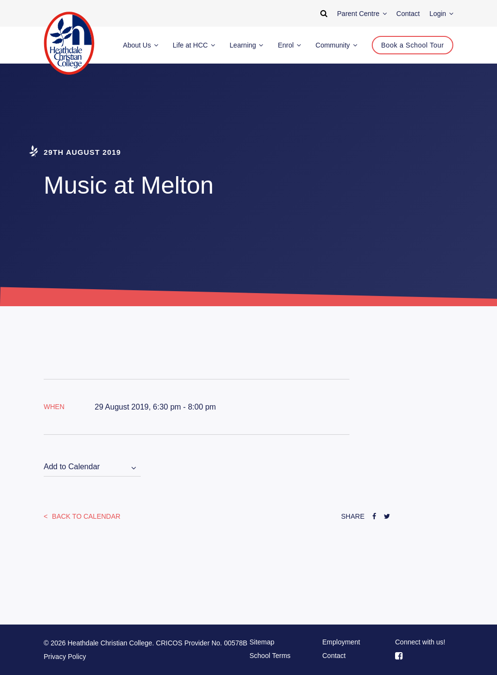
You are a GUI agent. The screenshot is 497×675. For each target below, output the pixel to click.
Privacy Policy (65, 656)
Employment (341, 642)
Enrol (289, 45)
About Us (140, 45)
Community (336, 45)
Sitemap (261, 642)
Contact (334, 655)
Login (441, 13)
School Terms (270, 655)
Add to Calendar (72, 466)
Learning (246, 45)
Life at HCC (194, 45)
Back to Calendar (85, 516)
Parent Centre (362, 13)
